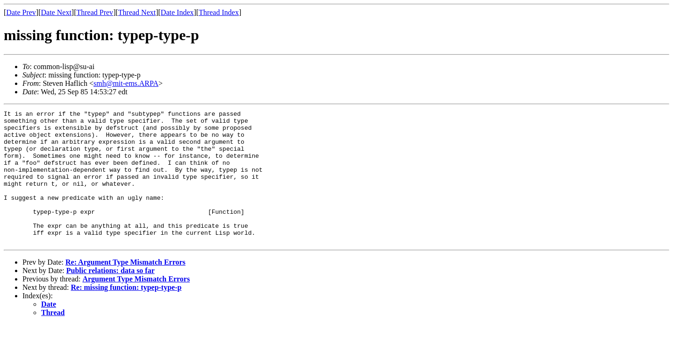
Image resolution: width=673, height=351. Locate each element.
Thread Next (137, 12)
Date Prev (21, 12)
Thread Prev (94, 12)
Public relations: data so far (110, 297)
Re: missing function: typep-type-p (126, 314)
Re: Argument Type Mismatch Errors (125, 289)
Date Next (56, 12)
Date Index (177, 12)
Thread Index (219, 12)
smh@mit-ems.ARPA (125, 83)
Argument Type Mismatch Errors (136, 305)
